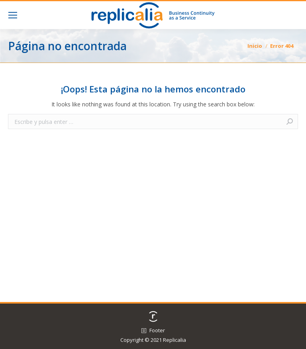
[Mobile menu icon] (13, 15)
